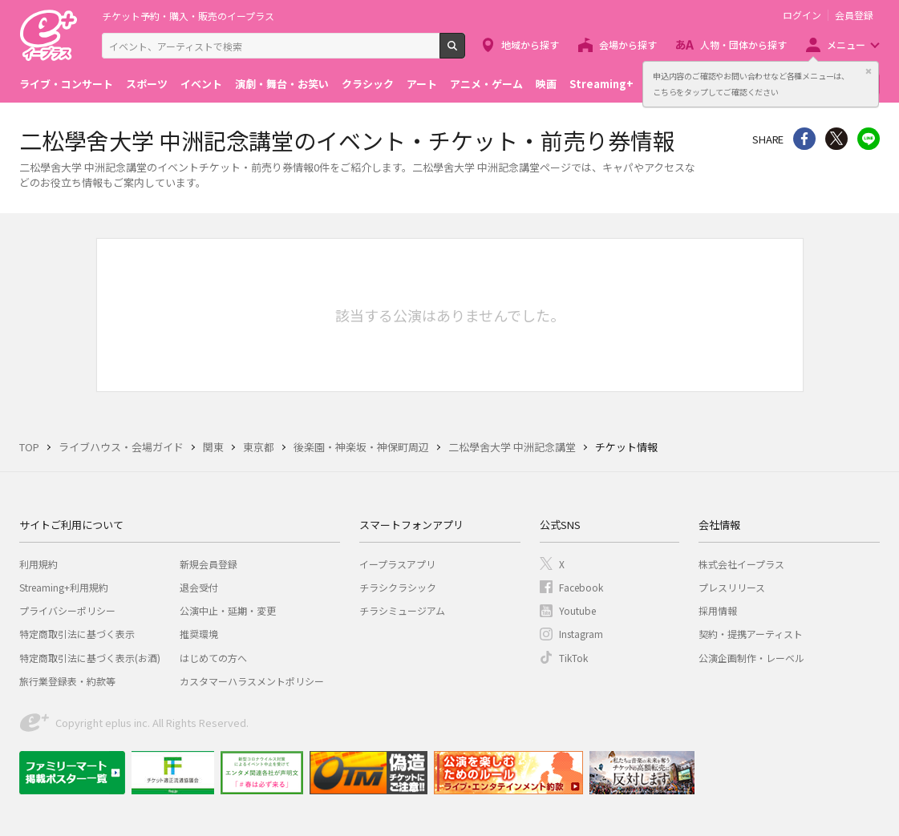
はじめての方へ (213, 657)
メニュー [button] (846, 44)
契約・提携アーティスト (751, 633)
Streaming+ (601, 83)
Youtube (577, 610)
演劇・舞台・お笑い (282, 83)
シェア (804, 138)
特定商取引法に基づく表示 (77, 633)
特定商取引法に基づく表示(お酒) (89, 657)
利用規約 (38, 564)
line (868, 138)
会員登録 (854, 15)
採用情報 (718, 610)
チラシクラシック (397, 587)
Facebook (581, 587)
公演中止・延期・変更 (228, 610)
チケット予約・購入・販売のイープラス (188, 15)
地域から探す (530, 44)
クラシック (368, 83)
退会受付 (199, 587)
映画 (546, 83)
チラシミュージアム (402, 610)
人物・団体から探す (743, 44)
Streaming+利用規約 (63, 587)
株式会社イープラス (741, 564)
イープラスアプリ (397, 564)
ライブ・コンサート (66, 83)
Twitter (836, 138)
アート (422, 83)
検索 (464, 52)
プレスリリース (732, 587)
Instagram (581, 633)
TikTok (573, 657)
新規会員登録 (208, 564)
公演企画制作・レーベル (751, 657)
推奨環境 (199, 633)
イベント (201, 83)
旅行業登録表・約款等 (67, 681)
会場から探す (628, 44)
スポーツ (147, 83)
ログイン (802, 15)
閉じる (868, 71)
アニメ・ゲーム (486, 83)
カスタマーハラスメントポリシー (252, 681)
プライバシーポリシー (67, 610)
